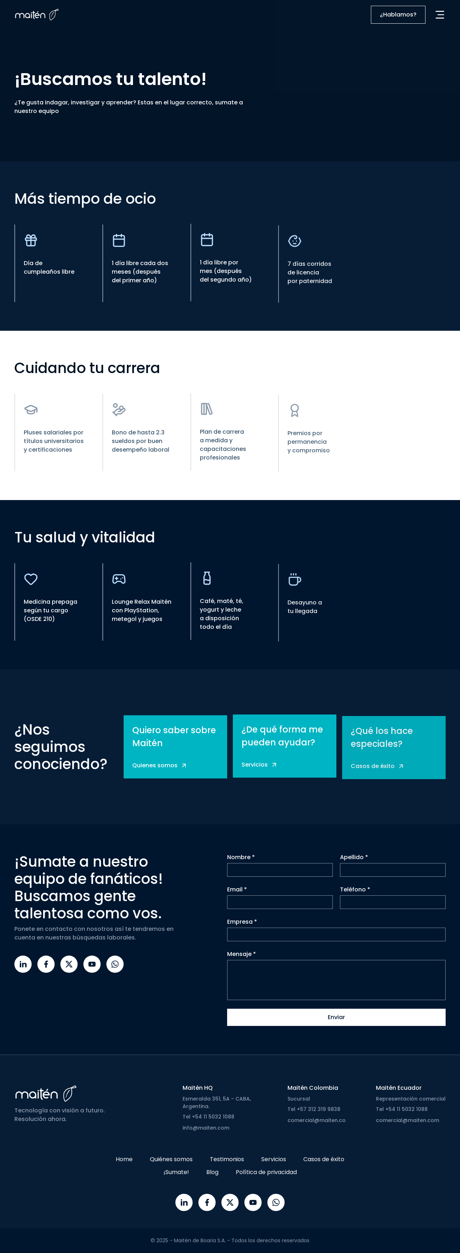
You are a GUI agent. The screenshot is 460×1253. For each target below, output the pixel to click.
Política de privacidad (266, 1172)
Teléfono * (355, 893)
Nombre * (241, 861)
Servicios (273, 1159)
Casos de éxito (323, 1159)
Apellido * (354, 861)
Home (124, 1159)
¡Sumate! (176, 1172)
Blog (212, 1172)
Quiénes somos (171, 1159)
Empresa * (242, 925)
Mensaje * (241, 957)
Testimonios (227, 1159)
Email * (237, 893)
